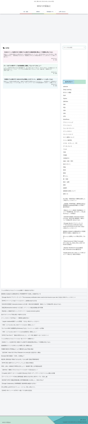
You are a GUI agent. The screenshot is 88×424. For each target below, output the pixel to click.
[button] (84, 47)
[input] (74, 47)
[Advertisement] (42, 29)
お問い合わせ (83, 419)
